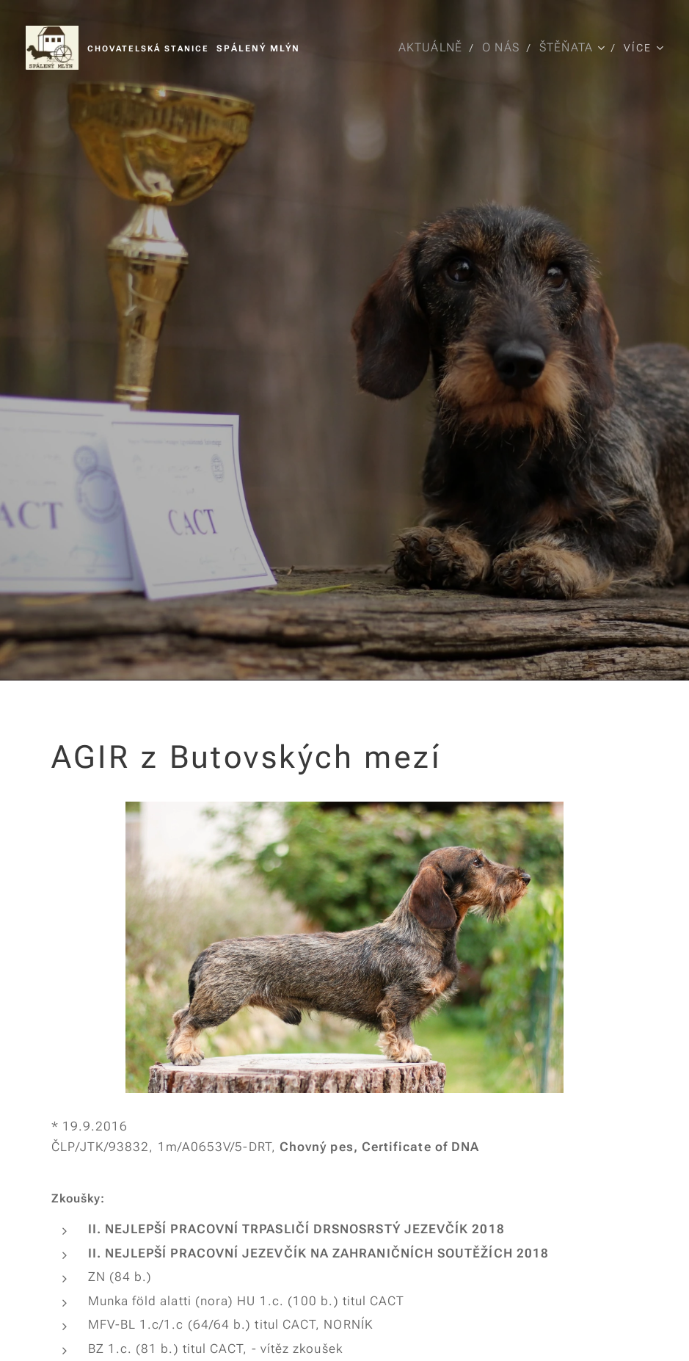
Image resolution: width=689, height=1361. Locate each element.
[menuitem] (431, 47)
